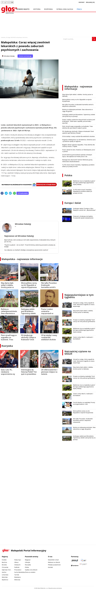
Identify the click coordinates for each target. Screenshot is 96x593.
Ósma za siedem (30, 572)
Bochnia (4, 562)
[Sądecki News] (83, 560)
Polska (68, 175)
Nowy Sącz (17, 560)
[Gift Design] (83, 565)
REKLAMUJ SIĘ (90, 2)
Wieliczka (17, 580)
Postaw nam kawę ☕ (25, 56)
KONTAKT (82, 2)
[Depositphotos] (75, 565)
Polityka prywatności (54, 565)
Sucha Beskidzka (19, 572)
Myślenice (5, 580)
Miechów (5, 577)
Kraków (4, 560)
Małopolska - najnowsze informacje (22, 259)
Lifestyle (27, 562)
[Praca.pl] (75, 560)
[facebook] (2, 193)
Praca (79, 9)
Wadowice (17, 577)
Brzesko (4, 565)
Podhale (16, 567)
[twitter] (6, 193)
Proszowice (17, 570)
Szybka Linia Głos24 (64, 9)
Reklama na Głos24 (54, 562)
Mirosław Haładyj (9, 56)
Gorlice (4, 572)
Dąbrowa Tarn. (6, 570)
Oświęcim (17, 565)
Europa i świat (72, 202)
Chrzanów (5, 567)
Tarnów (16, 575)
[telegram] (10, 193)
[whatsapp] (14, 193)
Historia (36, 9)
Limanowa (5, 575)
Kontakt (50, 567)
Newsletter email (53, 560)
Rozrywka (48, 9)
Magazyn (28, 560)
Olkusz (16, 562)
